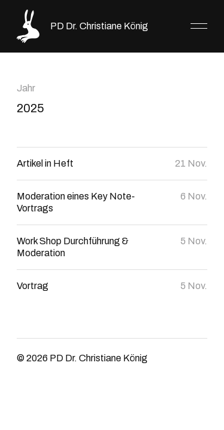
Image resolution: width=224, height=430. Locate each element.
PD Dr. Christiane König (99, 26)
